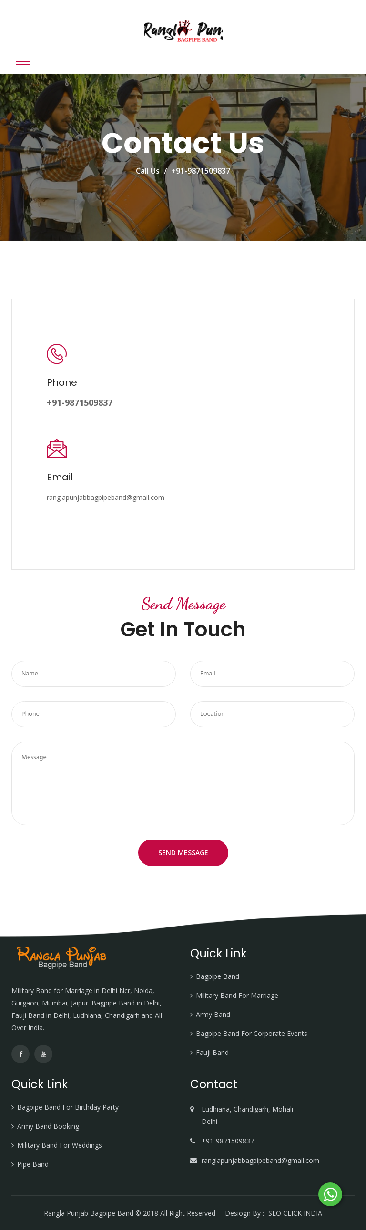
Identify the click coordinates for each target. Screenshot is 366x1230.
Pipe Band (33, 1164)
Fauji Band (212, 1052)
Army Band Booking (48, 1126)
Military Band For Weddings (59, 1145)
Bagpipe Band (217, 976)
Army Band (213, 1014)
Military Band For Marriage (237, 995)
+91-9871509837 (200, 171)
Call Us (148, 171)
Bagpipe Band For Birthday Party (68, 1107)
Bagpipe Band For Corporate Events (251, 1033)
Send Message (183, 852)
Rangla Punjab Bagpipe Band (89, 1213)
